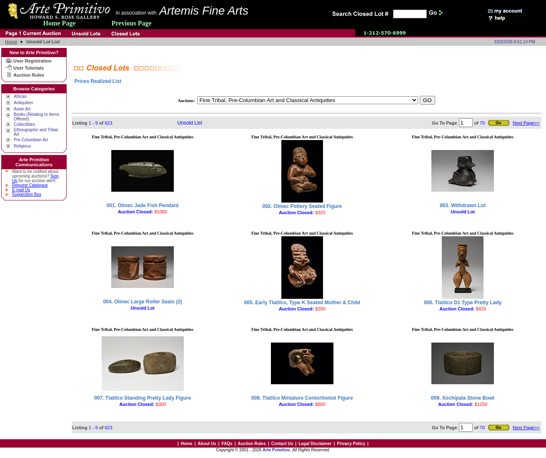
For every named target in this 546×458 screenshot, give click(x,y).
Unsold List (190, 123)
